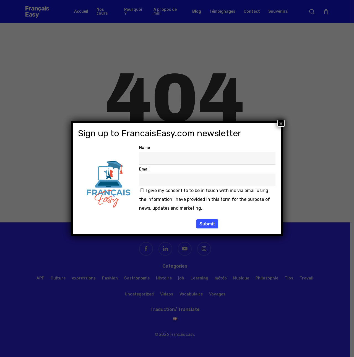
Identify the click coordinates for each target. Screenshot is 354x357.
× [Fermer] (281, 123)
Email (144, 169)
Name (144, 147)
